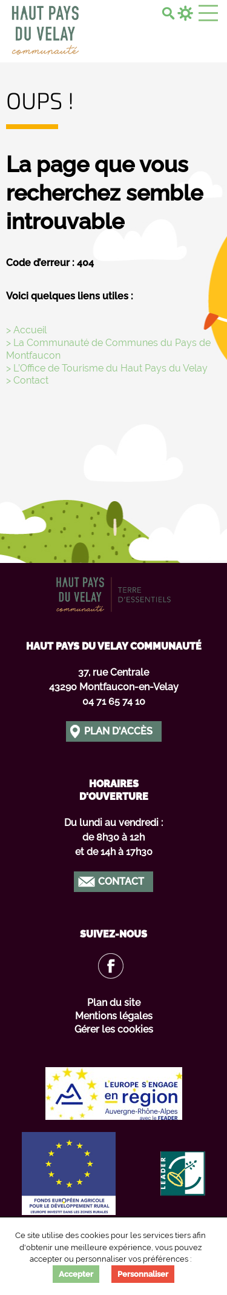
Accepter (76, 1274)
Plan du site (113, 1002)
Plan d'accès (118, 731)
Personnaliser (142, 1274)
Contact (121, 881)
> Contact (27, 380)
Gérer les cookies (113, 1029)
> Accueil (26, 330)
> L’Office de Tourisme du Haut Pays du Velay (107, 368)
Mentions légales (114, 1016)
